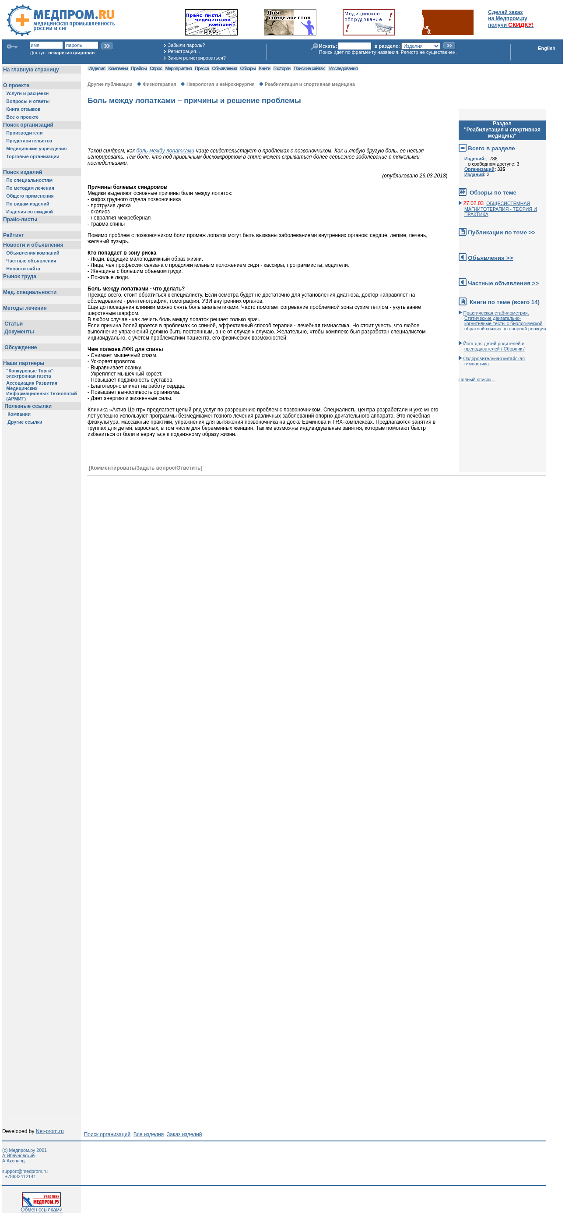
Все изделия (148, 1134)
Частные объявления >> (503, 283)
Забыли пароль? (186, 45)
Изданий (474, 174)
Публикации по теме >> (501, 232)
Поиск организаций (107, 1134)
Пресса (202, 68)
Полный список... (477, 379)
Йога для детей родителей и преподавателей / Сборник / (494, 346)
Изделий (474, 158)
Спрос (156, 68)
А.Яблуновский (18, 1155)
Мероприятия (179, 68)
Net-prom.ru (50, 1131)
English (546, 48)
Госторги (282, 68)
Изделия (97, 68)
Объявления (224, 68)
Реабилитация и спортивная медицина (310, 84)
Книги (264, 68)
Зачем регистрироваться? (196, 57)
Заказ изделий (184, 1134)
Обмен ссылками (42, 1207)
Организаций (479, 169)
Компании (118, 68)
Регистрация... (184, 51)
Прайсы (138, 68)
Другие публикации (110, 84)
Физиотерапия (159, 84)
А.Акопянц (13, 1160)
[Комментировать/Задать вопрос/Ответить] (145, 468)
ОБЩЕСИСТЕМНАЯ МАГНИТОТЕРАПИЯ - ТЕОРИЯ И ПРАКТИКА (500, 209)
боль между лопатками (165, 151)
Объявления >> (490, 258)
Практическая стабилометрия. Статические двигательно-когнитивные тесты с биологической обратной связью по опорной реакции (504, 320)
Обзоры (248, 68)
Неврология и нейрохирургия (220, 84)
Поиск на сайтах (309, 68)
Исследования (343, 68)
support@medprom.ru (25, 1171)
